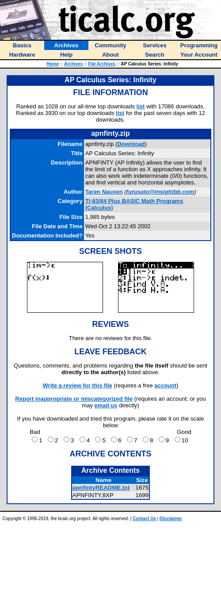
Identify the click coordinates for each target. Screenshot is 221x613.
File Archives (101, 63)
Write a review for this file (77, 385)
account (165, 385)
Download (131, 144)
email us (106, 405)
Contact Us (144, 518)
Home (52, 63)
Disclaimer (171, 518)
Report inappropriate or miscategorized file (74, 398)
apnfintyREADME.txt (101, 487)
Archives (73, 63)
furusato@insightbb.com (160, 191)
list (141, 106)
